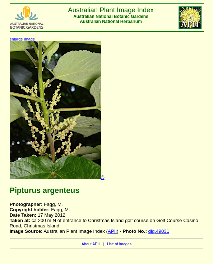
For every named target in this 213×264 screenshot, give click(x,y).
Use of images (119, 244)
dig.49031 (159, 231)
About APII (90, 244)
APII (112, 231)
